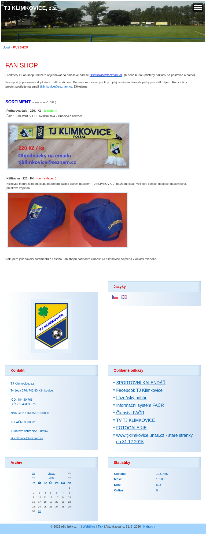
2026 (51, 477)
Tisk (100, 526)
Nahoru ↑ (149, 526)
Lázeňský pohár (131, 398)
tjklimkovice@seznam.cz (26, 438)
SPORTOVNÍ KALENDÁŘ (140, 383)
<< (33, 473)
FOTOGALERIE (131, 428)
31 (39, 511)
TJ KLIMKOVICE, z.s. (30, 8)
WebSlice (89, 526)
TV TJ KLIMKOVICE (135, 420)
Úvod (6, 47)
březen (51, 473)
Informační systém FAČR (140, 405)
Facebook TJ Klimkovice (139, 390)
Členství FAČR (130, 413)
